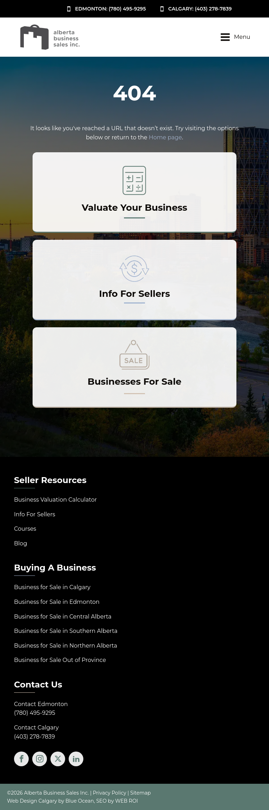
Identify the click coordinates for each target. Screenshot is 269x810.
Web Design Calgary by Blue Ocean (50, 801)
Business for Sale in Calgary (52, 587)
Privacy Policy (109, 793)
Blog (20, 543)
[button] (105, 8)
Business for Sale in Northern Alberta (65, 645)
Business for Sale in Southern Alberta (65, 631)
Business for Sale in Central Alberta (62, 616)
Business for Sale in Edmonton (56, 602)
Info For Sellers (34, 514)
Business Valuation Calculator (55, 499)
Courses (25, 528)
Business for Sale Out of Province (60, 660)
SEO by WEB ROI (117, 801)
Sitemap (140, 793)
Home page (165, 137)
